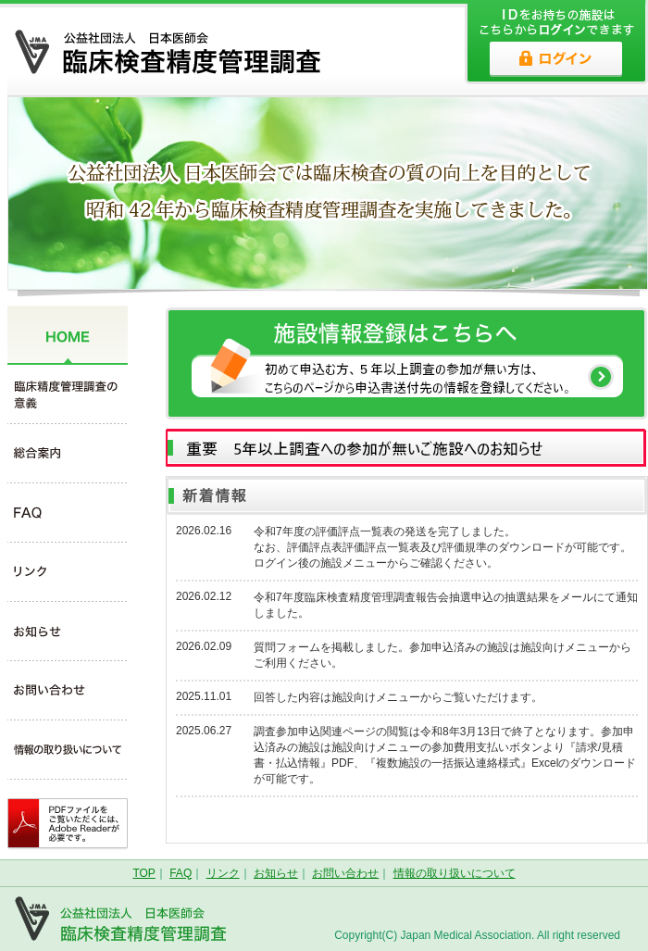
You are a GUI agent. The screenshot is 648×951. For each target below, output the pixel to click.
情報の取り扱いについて (454, 873)
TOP (143, 873)
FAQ (180, 873)
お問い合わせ (345, 873)
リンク (223, 873)
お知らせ (276, 873)
